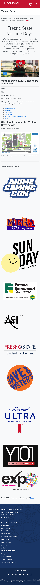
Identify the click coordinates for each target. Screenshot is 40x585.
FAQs (6, 118)
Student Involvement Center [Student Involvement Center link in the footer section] (11, 510)
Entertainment (8, 112)
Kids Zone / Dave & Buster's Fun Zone (15, 116)
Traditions (12, 20)
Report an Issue (5, 534)
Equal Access (5, 539)
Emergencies (5, 554)
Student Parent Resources (8, 562)
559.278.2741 (6, 517)
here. (32, 498)
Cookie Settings (5, 528)
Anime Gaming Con (10, 108)
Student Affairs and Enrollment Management (15, 18)
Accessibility (5, 525)
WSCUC (3, 548)
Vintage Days (20, 20)
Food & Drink (8, 114)
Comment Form (5, 531)
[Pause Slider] (5, 73)
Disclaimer (4, 545)
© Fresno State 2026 (20, 570)
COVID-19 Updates (6, 557)
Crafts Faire (8, 110)
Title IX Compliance (6, 542)
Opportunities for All (7, 559)
